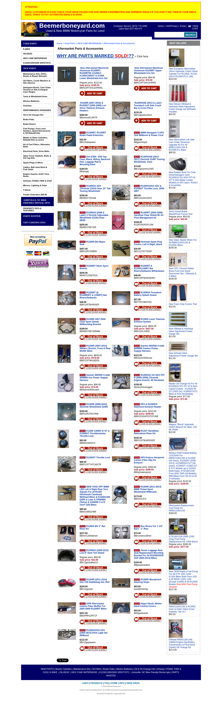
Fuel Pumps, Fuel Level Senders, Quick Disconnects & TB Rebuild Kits (36, 131)
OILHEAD (27, 54)
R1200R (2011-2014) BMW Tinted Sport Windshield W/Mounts (147, 489)
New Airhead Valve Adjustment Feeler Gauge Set (183, 354)
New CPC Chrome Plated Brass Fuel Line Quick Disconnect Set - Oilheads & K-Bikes (182, 272)
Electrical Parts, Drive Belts (36, 151)
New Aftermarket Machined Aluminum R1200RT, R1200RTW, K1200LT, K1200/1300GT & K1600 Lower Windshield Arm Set (94, 73)
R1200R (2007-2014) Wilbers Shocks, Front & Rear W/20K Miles (95, 348)
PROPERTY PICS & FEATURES (32, 209)
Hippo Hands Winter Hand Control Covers (148, 604)
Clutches (27, 106)
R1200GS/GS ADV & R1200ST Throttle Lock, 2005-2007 (149, 188)
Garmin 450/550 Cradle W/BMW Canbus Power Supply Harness (149, 348)
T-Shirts (27, 190)
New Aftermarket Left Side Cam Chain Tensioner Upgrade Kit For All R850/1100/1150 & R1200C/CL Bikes (181, 144)
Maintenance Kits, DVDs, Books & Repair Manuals (35, 75)
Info (122, 683)
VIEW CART (195, 27)
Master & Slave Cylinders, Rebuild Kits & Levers (35, 139)
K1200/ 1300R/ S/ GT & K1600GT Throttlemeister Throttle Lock (95, 433)
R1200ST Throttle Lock (98, 457)
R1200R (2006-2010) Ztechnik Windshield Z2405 (94, 405)
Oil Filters (96, 669)
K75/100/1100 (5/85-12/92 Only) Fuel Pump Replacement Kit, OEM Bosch (183, 539)
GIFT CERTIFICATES (34, 222)
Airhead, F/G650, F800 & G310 (37, 181)
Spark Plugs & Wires (33, 163)
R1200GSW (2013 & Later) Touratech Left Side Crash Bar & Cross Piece (147, 105)
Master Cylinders (63, 669)
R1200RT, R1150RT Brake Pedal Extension (93, 134)
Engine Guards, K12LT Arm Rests (36, 175)
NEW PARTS (29, 68)
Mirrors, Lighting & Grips (35, 185)
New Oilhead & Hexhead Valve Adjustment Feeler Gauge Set (181, 331)
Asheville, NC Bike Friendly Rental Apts (36, 201)
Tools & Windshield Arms (35, 96)
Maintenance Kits (82, 669)
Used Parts (30, 43)
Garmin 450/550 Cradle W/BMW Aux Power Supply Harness (95, 377)
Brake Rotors (29, 124)
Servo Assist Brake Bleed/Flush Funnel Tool (180, 212)
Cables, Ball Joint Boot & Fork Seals (35, 168)
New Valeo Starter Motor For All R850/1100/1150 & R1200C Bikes (183, 242)
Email (182, 26)
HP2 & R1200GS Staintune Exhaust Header (147, 405)
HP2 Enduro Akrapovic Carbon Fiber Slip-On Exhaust (149, 460)
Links (85, 683)
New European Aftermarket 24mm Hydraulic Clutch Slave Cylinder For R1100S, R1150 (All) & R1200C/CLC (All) (183, 72)
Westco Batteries (31, 101)
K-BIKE (26, 49)
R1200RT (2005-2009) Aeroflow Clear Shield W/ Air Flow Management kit (149, 215)
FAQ (107, 683)
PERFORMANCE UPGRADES (37, 110)
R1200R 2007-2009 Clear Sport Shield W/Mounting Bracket (92, 322)
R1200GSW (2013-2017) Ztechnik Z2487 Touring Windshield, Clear (149, 159)
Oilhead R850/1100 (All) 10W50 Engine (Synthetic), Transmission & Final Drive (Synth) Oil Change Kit (182, 643)
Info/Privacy (172, 26)
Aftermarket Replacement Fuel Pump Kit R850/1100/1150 (181, 508)
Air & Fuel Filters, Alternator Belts (36, 145)
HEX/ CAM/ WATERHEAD (35, 58)
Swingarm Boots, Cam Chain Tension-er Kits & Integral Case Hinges (37, 89)
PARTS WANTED (32, 216)
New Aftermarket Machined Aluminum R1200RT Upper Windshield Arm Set (148, 70)
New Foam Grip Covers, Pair (183, 304)
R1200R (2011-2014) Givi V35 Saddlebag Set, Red (95, 580)
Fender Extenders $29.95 (35, 194)
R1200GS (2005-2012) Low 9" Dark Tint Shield (94, 551)
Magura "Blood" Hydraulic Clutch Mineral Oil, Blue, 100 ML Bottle (183, 427)
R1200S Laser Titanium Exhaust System (149, 320)
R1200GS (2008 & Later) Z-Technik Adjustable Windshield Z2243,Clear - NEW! (94, 216)
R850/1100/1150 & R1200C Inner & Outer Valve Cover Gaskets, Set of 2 (182, 609)
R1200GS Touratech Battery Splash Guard (147, 293)
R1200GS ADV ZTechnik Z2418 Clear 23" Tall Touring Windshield (95, 188)
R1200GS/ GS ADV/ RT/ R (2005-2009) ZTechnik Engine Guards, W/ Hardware (149, 377)
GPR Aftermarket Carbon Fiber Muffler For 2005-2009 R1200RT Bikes (93, 606)
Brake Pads (28, 119)
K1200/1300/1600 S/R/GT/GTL (37, 63)
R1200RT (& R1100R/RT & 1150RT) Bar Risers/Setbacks (93, 295)
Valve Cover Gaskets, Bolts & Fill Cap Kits (37, 157)
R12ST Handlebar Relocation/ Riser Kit (146, 432)
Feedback (96, 683)
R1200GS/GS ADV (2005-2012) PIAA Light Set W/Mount (94, 633)
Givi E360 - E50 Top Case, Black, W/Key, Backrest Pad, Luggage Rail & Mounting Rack (95, 160)
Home (161, 26)
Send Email (133, 683)
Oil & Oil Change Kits (33, 115)
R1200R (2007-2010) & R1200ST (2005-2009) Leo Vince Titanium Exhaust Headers (93, 107)
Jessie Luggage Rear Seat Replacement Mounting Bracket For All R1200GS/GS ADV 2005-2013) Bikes (149, 554)
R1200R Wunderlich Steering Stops (147, 580)
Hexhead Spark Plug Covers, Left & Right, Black (148, 243)
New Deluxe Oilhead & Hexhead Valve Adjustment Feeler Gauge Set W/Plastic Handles (182, 108)
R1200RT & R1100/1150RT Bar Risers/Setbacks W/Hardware (149, 268)
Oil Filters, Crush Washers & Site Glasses (36, 82)
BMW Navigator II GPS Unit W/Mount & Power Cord (149, 134)
